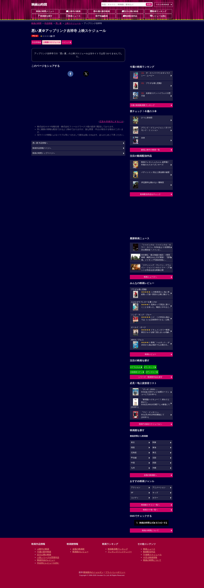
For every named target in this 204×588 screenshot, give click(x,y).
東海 (154, 448)
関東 (154, 442)
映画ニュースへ (150, 277)
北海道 (134, 453)
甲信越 (134, 458)
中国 (133, 463)
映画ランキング (158, 11)
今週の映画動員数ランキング (142, 105)
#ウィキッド (149, 367)
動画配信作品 (130, 16)
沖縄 (154, 468)
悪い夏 (59, 23)
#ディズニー (151, 372)
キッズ (155, 493)
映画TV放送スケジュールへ (150, 424)
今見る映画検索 (162, 4)
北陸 (154, 458)
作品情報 (48, 23)
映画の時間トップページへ (43, 153)
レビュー (66, 42)
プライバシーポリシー (115, 572)
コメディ (134, 498)
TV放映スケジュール (152, 554)
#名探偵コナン (136, 372)
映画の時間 (36, 23)
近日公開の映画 (130, 11)
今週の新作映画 (101, 11)
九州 (133, 468)
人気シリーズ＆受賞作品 (48, 557)
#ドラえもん (135, 367)
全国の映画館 (78, 549)
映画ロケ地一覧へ (150, 510)
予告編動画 (101, 16)
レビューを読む (158, 16)
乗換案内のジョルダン (93, 572)
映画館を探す (45, 16)
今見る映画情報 (150, 557)
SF (132, 493)
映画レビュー (150, 354)
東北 (154, 453)
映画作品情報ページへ (41, 148)
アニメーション (158, 487)
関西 (133, 448)
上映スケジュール (73, 23)
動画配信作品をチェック (150, 194)
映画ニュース (73, 16)
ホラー (155, 498)
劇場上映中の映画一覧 (150, 150)
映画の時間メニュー (45, 11)
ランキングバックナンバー (120, 552)
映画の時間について (150, 530)
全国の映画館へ (150, 475)
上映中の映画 (73, 11)
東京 (133, 442)
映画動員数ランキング (118, 549)
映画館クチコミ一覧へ (150, 505)
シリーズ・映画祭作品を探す (150, 377)
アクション (135, 487)
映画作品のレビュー (46, 560)
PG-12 (35, 36)
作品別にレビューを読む (48, 563)
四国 (154, 463)
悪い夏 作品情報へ (40, 143)
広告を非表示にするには (111, 121)
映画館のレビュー (80, 552)
